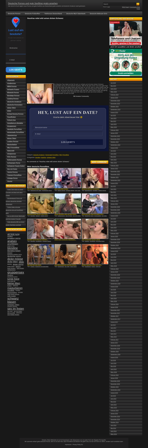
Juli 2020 (113, 219)
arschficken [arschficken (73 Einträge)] (12, 244)
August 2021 (114, 183)
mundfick (95, 190)
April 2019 (114, 263)
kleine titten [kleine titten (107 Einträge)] (13, 283)
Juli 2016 (113, 360)
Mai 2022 (113, 157)
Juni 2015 (113, 399)
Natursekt (10, 151)
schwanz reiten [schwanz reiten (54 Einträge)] (13, 305)
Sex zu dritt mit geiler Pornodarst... (37, 189)
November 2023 (115, 103)
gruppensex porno (47, 190)
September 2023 (115, 109)
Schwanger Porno (13, 163)
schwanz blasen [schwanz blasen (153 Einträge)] (13, 300)
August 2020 (114, 216)
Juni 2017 (113, 328)
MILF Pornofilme (64, 155)
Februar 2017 (115, 340)
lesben (93, 266)
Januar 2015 (114, 413)
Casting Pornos (12, 98)
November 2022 (115, 139)
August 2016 (114, 357)
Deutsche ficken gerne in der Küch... (37, 214)
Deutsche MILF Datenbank (75, 14)
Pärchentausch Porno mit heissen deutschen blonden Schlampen (14, 201)
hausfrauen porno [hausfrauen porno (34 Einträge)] (12, 276)
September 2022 (115, 145)
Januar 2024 (114, 97)
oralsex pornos (102, 190)
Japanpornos (12, 135)
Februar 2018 (115, 304)
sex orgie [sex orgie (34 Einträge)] (10, 311)
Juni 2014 (113, 425)
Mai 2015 (113, 402)
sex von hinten (77, 215)
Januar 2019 (114, 272)
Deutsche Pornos (14, 14)
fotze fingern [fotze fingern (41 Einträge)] (11, 268)
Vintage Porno (12, 178)
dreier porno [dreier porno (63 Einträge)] (18, 264)
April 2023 (114, 124)
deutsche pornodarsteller (41, 266)
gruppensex (61, 266)
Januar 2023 (114, 133)
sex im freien (69, 215)
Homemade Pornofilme (52, 155)
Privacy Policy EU (78, 444)
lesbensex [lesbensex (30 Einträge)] (15, 285)
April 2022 (114, 159)
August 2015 (114, 393)
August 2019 (114, 251)
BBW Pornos (12, 86)
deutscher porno (89, 215)
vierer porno (73, 266)
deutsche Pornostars (14, 105)
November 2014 (115, 419)
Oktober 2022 (115, 142)
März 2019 (114, 266)
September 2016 (115, 354)
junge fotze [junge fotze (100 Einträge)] (13, 278)
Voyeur (9, 181)
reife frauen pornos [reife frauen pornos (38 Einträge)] (13, 294)
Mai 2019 (113, 260)
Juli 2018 (113, 289)
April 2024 (114, 89)
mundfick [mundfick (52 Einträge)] (10, 290)
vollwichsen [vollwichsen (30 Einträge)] (19, 312)
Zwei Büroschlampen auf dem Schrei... (66, 265)
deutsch (38, 215)
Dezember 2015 (115, 381)
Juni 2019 (113, 257)
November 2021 (115, 174)
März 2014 (114, 434)
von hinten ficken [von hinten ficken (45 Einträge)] (13, 315)
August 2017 (114, 322)
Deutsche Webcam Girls (98, 14)
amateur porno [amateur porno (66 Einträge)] (13, 238)
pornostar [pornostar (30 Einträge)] (20, 292)
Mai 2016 (113, 366)
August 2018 (114, 286)
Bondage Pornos (13, 95)
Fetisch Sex (11, 120)
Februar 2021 (115, 201)
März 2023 (114, 127)
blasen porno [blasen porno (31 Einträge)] (10, 246)
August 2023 (114, 112)
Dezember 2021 (115, 171)
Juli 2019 (113, 254)
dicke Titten (11, 108)
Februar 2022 (115, 165)
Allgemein (11, 80)
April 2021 (114, 195)
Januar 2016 (114, 378)
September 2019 (115, 248)
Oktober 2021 (115, 177)
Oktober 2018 (115, 281)
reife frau (98, 266)
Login (109, 6)
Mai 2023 (113, 121)
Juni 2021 (113, 189)
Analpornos (11, 83)
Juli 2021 (113, 186)
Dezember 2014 (115, 416)
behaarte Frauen (13, 89)
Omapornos (11, 154)
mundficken (39, 241)
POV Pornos (11, 157)
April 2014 (114, 431)
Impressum (68, 444)
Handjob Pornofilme (14, 129)
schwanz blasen (70, 190)
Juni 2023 (113, 118)
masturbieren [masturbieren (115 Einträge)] (15, 288)
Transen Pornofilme (14, 175)
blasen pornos (61, 190)
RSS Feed (125, 7)
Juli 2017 (113, 325)
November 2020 (115, 210)
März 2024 (114, 92)
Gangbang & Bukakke (15, 123)
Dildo (9, 111)
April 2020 (114, 227)
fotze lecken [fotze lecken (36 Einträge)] (20, 268)
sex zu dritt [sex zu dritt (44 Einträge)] (11, 313)
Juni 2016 (113, 363)
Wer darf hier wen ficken (34, 265)
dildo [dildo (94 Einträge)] (21, 262)
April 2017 (114, 334)
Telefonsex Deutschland (53, 14)
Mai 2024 (113, 86)
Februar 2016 (115, 375)
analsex (87, 241)
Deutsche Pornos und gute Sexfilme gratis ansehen (33, 3)
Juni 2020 (113, 221)
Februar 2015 (115, 410)
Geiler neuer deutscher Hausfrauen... (65, 239)
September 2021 (115, 180)
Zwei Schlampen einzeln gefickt (91, 239)
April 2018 (114, 298)
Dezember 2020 (115, 207)
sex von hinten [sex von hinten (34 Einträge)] (18, 311)
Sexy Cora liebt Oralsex (61, 189)
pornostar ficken (100, 241)
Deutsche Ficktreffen (32, 14)
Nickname (14, 48)
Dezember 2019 (115, 239)
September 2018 (115, 283)
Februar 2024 (115, 95)
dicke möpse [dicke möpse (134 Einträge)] (15, 258)
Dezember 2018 (115, 275)
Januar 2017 (114, 342)
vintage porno (44, 215)
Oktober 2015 (115, 387)
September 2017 (115, 319)
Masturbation (12, 144)
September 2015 (115, 390)
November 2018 (115, 278)
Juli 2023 (113, 115)
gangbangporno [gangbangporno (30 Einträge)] (11, 270)
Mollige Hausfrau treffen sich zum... (92, 265)
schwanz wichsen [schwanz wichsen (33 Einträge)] (12, 306)
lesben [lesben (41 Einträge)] (9, 286)
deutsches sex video (35, 190)
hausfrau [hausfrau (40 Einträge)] (10, 275)
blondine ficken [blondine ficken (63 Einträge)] (13, 251)
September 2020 (115, 213)
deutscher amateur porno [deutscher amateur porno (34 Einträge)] (14, 254)
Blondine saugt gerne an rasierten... (37, 239)
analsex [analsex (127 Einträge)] (12, 241)
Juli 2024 (113, 83)
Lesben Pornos (12, 141)
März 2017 (114, 337)
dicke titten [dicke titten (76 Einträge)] (12, 262)
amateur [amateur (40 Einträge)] (10, 236)
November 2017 (115, 313)
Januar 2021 (114, 204)
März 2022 (114, 162)
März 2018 (114, 301)
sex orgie (67, 266)
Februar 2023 (115, 130)
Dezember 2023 (115, 100)
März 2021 (114, 198)
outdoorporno (61, 215)
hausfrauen (88, 266)
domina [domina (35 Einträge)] (9, 264)
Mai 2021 (113, 192)
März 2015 (114, 407)
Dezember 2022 (115, 136)
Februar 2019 (115, 269)
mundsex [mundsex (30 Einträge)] (17, 290)
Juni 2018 (113, 292)
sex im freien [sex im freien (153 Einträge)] (15, 308)
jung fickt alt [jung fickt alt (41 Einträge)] (11, 281)
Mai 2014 (113, 428)
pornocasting (97, 215)
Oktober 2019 (115, 245)
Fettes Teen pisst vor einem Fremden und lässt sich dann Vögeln (14, 192)
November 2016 (115, 348)
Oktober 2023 (115, 106)
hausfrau (43, 157)
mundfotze (92, 241)
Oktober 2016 (115, 351)
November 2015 (115, 384)
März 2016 (114, 372)
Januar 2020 (114, 236)
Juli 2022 (113, 151)
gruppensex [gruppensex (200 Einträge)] (15, 272)
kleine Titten (11, 138)
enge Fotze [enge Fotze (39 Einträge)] (11, 266)
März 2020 (114, 230)
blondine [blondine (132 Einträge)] (12, 248)
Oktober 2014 (115, 422)
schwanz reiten (51, 157)
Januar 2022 (114, 168)
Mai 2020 (113, 224)
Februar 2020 (115, 233)
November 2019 (115, 242)
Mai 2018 (113, 295)
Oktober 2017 (115, 316)
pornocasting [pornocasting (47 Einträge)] (12, 292)
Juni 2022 (113, 154)
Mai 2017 (113, 331)
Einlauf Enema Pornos (15, 114)
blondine (37, 157)
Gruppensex (11, 126)
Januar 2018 (114, 307)
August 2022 (114, 148)
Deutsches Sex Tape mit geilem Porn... (93, 214)
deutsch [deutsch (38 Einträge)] (9, 253)
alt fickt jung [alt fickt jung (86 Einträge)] (13, 234)
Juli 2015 (113, 396)
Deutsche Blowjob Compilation (90, 189)
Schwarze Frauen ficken (16, 166)
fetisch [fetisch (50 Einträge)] (18, 267)
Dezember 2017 (115, 310)
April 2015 (114, 404)
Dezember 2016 (115, 345)
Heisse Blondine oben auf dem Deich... (66, 214)
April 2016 (114, 369)
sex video (104, 215)
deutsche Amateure (39, 155)
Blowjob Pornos (13, 92)
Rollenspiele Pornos (14, 160)
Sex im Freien (12, 169)
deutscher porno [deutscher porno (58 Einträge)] (14, 256)
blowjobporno (88, 190)
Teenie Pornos (12, 172)
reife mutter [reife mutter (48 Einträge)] (11, 296)
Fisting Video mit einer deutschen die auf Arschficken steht (14, 210)
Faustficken (11, 117)
